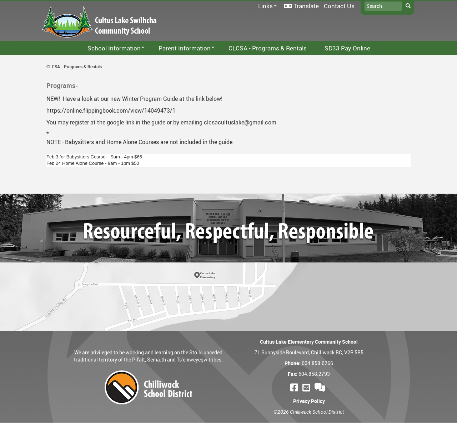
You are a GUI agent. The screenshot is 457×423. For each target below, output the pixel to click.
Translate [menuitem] (306, 6)
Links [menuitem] (266, 6)
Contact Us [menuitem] (339, 6)
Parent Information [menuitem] (182, 48)
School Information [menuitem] (111, 48)
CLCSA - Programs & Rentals (74, 66)
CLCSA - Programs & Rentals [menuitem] (267, 48)
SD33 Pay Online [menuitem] (347, 48)
